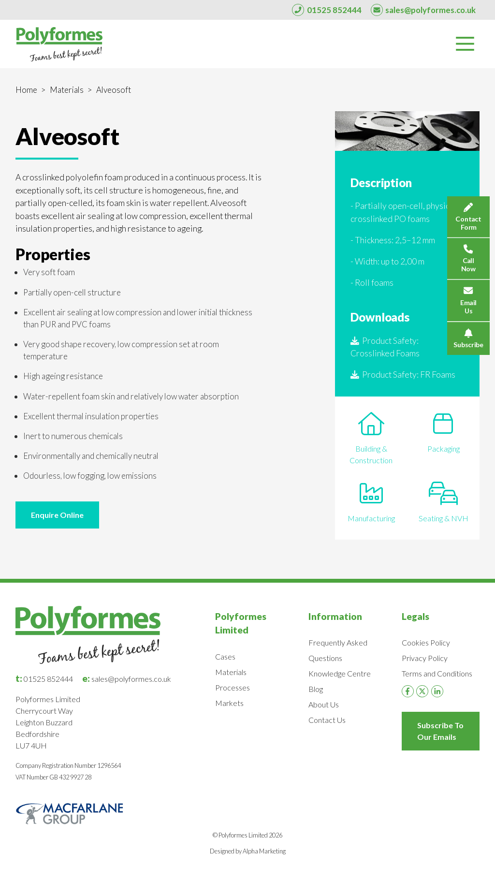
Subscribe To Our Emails (440, 730)
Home (26, 90)
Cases (225, 656)
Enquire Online (57, 514)
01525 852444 (44, 678)
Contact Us (327, 719)
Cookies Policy (426, 642)
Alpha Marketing (264, 851)
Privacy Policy (425, 657)
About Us (323, 704)
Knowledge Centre (339, 673)
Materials (67, 90)
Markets (229, 702)
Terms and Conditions (437, 673)
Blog (315, 688)
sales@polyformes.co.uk (126, 678)
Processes (232, 687)
